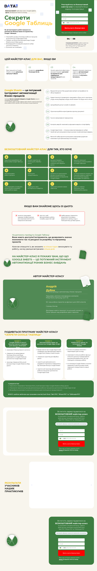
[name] (74, 15)
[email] (74, 18)
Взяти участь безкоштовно (75, 28)
